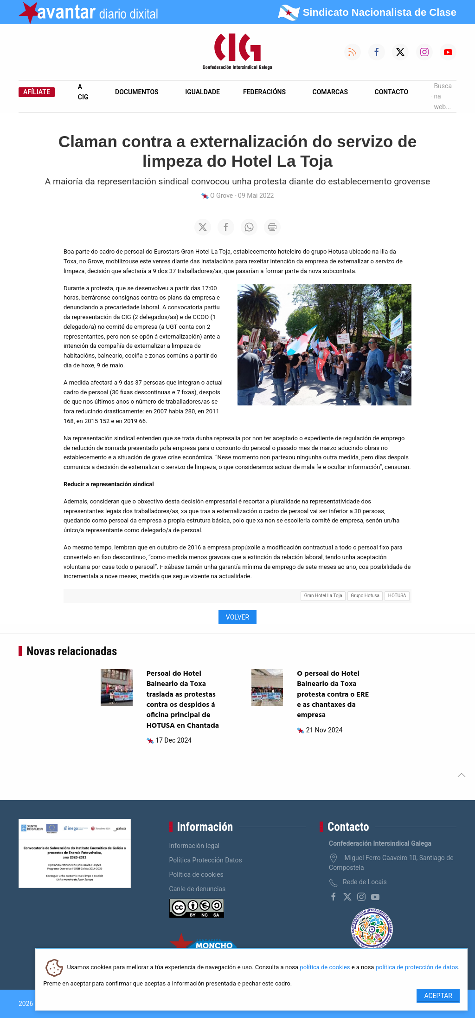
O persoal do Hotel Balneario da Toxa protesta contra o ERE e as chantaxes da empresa (333, 695)
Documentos (137, 92)
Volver (237, 617)
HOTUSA (397, 595)
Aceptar (438, 995)
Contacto (392, 92)
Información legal (194, 845)
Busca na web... (441, 96)
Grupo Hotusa (365, 595)
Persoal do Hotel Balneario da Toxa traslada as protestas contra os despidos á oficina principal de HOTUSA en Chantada (183, 700)
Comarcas (330, 92)
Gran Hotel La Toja (323, 595)
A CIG (83, 92)
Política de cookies (196, 874)
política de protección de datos (417, 967)
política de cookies (325, 967)
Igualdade (202, 92)
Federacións (264, 92)
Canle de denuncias (197, 889)
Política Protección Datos (205, 860)
